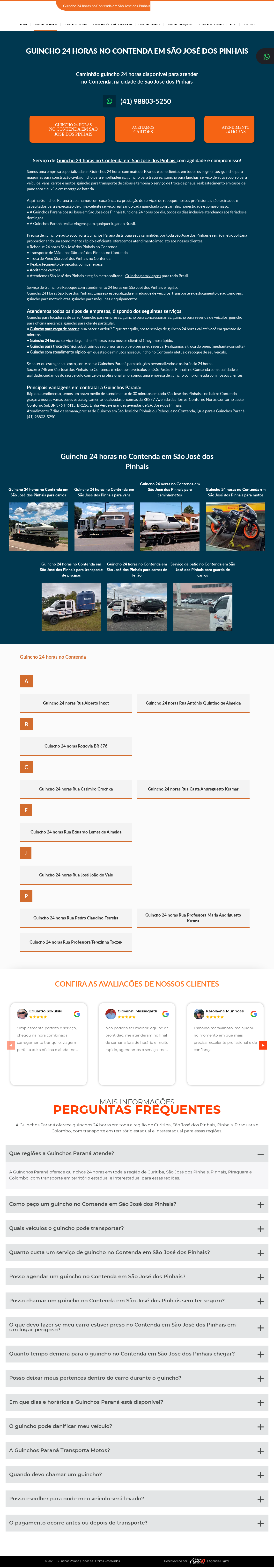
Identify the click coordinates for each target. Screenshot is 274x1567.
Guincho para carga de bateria (54, 329)
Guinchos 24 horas (105, 171)
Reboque (69, 287)
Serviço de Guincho (43, 287)
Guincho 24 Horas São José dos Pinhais (59, 293)
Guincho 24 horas (44, 340)
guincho (51, 235)
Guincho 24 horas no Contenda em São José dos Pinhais (117, 160)
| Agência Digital (208, 1561)
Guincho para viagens (143, 276)
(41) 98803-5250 (240, 6)
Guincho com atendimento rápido (58, 352)
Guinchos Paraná (54, 200)
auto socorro (71, 235)
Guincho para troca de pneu (53, 346)
